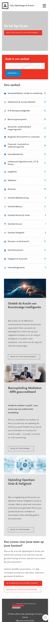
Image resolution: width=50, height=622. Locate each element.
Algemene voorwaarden (25, 621)
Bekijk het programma (20, 448)
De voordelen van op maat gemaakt (22, 583)
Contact (25, 617)
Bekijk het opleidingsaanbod (23, 357)
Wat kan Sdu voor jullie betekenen (21, 589)
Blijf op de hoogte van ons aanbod (22, 33)
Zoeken (12, 73)
